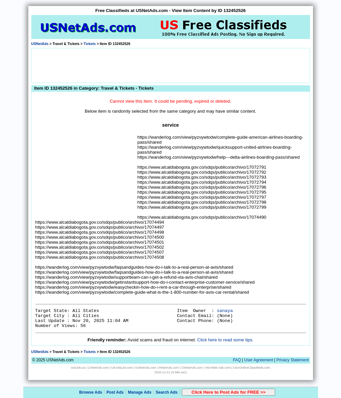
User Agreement (258, 360)
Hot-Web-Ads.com (217, 367)
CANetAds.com (98, 367)
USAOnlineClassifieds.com (251, 367)
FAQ (237, 360)
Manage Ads (139, 392)
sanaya (225, 310)
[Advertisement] (170, 65)
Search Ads (167, 392)
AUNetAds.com (145, 367)
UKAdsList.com (122, 367)
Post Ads (115, 392)
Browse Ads (90, 392)
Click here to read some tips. (225, 339)
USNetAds (40, 44)
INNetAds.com (169, 367)
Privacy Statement (292, 360)
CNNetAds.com (191, 367)
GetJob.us (78, 367)
